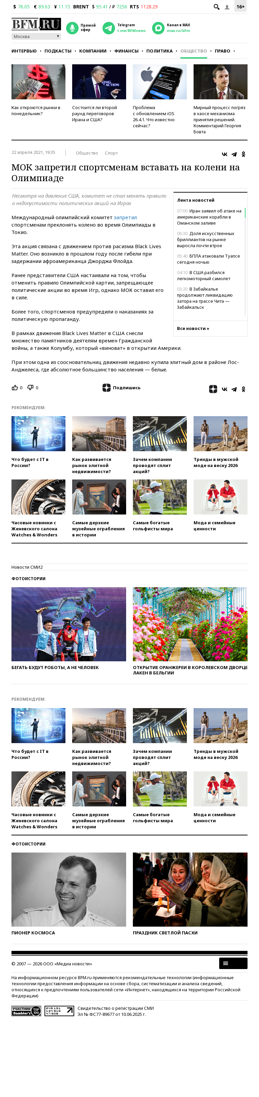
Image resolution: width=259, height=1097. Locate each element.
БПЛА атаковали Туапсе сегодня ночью (208, 259)
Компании (93, 51)
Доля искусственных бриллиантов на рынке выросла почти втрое (205, 239)
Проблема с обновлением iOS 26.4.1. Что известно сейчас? (154, 116)
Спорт (111, 153)
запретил (125, 217)
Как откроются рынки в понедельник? (35, 110)
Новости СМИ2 (26, 567)
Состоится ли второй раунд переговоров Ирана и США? (94, 113)
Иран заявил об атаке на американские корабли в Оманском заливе (209, 217)
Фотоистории (28, 578)
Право (222, 51)
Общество (193, 51)
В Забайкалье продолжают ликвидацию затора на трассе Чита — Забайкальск (205, 298)
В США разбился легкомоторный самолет (203, 275)
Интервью (24, 51)
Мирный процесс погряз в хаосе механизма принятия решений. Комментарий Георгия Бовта (220, 119)
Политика (159, 51)
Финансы (126, 51)
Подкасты (58, 51)
